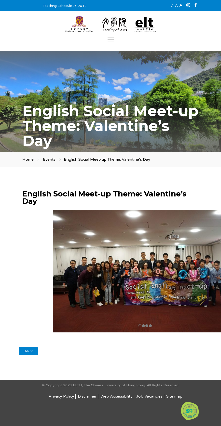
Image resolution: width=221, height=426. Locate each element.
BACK (28, 351)
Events (49, 159)
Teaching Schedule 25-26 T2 (64, 6)
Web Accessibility (116, 396)
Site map (174, 396)
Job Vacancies (150, 396)
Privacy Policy (61, 396)
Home (28, 159)
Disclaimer (87, 396)
